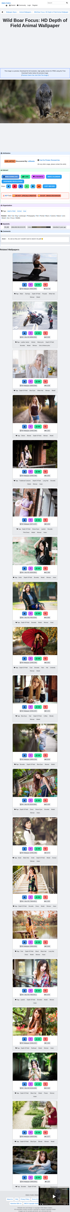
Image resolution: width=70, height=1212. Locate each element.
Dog (16, 216)
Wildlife (17, 218)
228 (38, 942)
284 (38, 1177)
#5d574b (43, 227)
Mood (37, 951)
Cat (12, 216)
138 (38, 1084)
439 (38, 381)
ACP (6, 195)
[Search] (67, 2)
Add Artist (10, 161)
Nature (58, 216)
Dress (31, 809)
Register (35, 5)
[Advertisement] (35, 137)
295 (38, 1039)
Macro (47, 216)
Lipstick (43, 529)
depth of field (11, 211)
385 (38, 613)
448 (38, 755)
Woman (32, 297)
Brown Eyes (35, 529)
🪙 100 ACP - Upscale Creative (24, 195)
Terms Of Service (37, 1199)
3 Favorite (38, 176)
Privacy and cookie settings (51, 1203)
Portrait (42, 216)
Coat (31, 667)
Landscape (22, 216)
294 (38, 897)
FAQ (16, 1199)
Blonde (29, 435)
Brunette (22, 345)
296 (38, 849)
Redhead (33, 1048)
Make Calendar (54, 176)
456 (38, 471)
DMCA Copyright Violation (32, 1203)
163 (38, 991)
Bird (9, 216)
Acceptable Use (50, 1199)
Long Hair (45, 480)
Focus (12, 218)
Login (29, 5)
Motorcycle (40, 342)
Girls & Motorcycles (44, 345)
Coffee (45, 716)
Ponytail (44, 293)
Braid (19, 858)
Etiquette (60, 1199)
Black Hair (26, 858)
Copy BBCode (49, 186)
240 (38, 1132)
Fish (37, 216)
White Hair (52, 293)
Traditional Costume (25, 480)
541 (38, 285)
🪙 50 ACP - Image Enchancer (49, 195)
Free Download (10, 176)
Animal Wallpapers (25, 12)
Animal (19, 211)
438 (38, 658)
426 (38, 426)
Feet (22, 951)
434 (38, 568)
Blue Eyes (32, 390)
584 (38, 333)
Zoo (8, 218)
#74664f (39, 227)
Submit (12, 5)
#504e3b (34, 227)
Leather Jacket (25, 342)
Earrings (27, 293)
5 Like (25, 176)
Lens (63, 216)
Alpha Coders (6, 3)
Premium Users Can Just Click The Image (35, 75)
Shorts (23, 435)
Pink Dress (26, 532)
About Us (10, 1199)
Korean (54, 858)
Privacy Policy (25, 1199)
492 (38, 520)
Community (21, 5)
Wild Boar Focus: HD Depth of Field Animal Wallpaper (51, 12)
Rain (42, 667)
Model (38, 297)
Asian (41, 484)
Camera (53, 216)
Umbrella (52, 667)
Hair (30, 716)
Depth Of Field (36, 293)
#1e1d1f (48, 227)
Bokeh (3, 218)
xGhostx (31, 161)
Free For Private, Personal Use (49, 160)
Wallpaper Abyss (11, 12)
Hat (47, 667)
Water (21, 293)
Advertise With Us (15, 1203)
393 (38, 800)
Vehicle (33, 342)
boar (24, 211)
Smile (20, 577)
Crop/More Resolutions (12, 181)
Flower (46, 1093)
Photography (30, 216)
